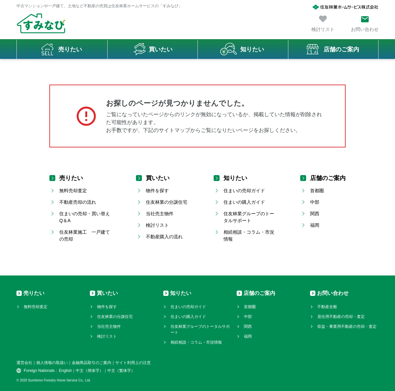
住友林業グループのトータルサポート (249, 217)
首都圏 (317, 190)
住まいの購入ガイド (244, 202)
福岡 (314, 225)
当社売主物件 (159, 213)
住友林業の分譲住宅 (166, 202)
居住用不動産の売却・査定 (341, 316)
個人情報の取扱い (52, 362)
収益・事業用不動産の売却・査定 (347, 326)
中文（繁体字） (121, 370)
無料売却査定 (73, 190)
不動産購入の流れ (164, 236)
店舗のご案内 (341, 49)
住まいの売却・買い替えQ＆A (84, 217)
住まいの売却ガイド (244, 190)
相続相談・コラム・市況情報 (249, 235)
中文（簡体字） (89, 370)
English (65, 370)
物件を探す (157, 190)
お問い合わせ (333, 293)
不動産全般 (327, 306)
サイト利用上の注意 (133, 362)
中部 (314, 202)
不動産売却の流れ (77, 202)
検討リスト (157, 225)
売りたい (70, 49)
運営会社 (24, 362)
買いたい (160, 49)
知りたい (252, 49)
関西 (314, 213)
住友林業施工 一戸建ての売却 (84, 235)
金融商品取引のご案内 (91, 362)
